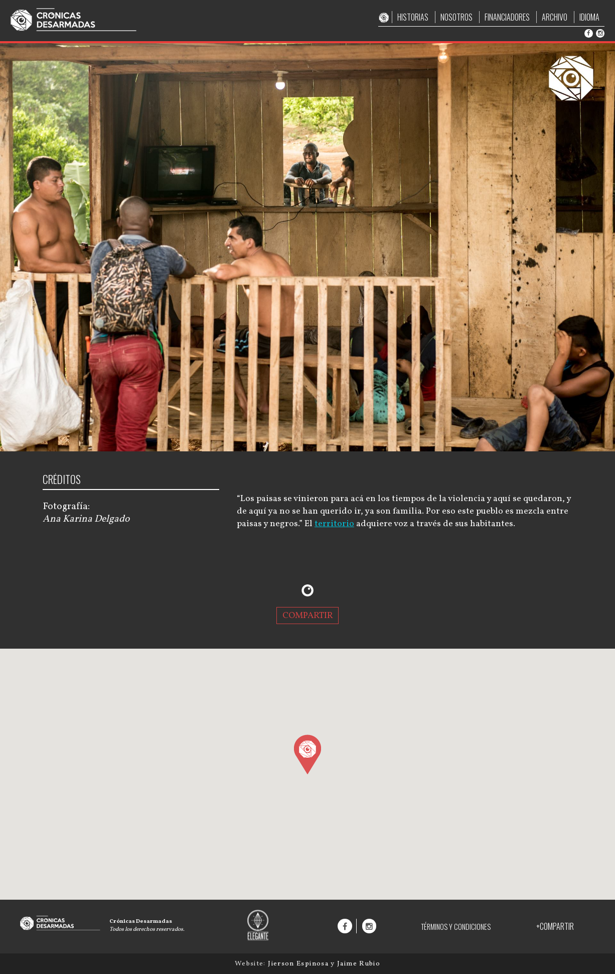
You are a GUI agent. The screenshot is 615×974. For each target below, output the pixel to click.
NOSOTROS (456, 17)
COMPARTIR (307, 615)
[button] (307, 754)
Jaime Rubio (358, 963)
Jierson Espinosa (299, 963)
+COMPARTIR (555, 926)
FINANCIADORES (507, 17)
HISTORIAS (412, 17)
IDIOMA (589, 17)
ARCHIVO (554, 17)
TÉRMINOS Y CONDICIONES (456, 926)
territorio (334, 524)
